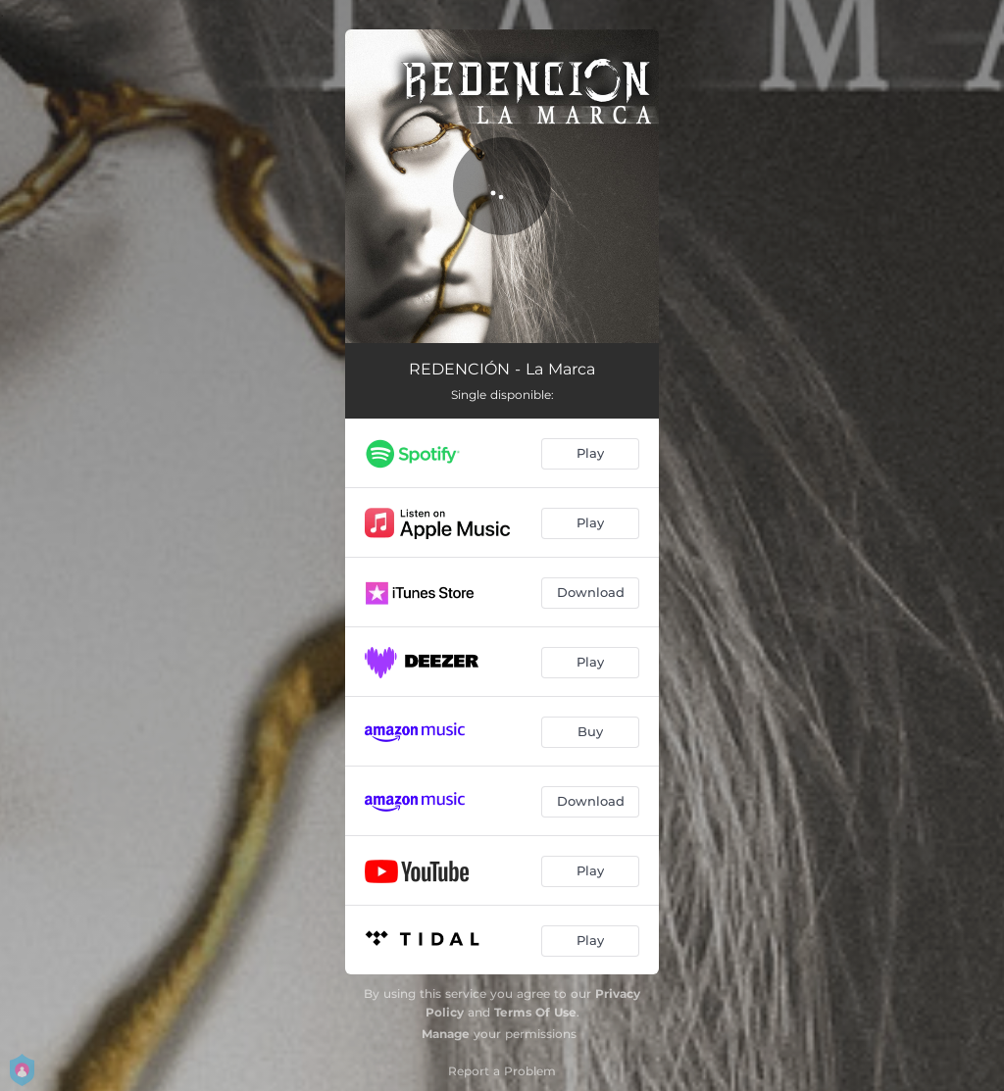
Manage (446, 1033)
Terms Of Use (535, 1012)
